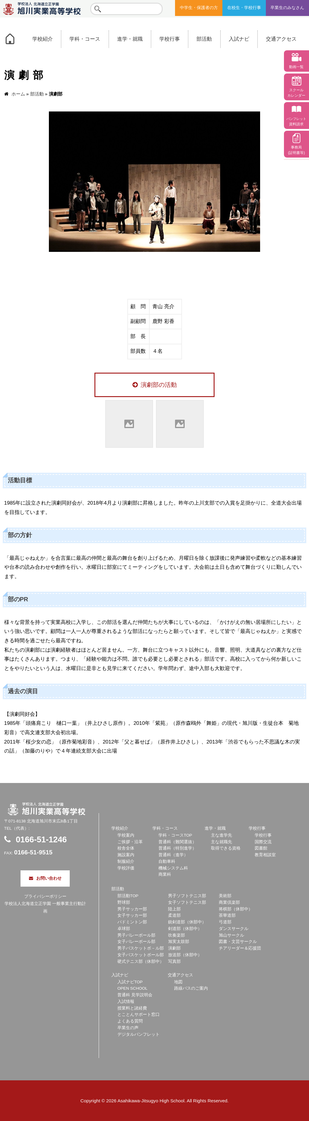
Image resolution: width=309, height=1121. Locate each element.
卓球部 (123, 928)
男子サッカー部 (132, 909)
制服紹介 (125, 861)
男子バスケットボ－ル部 (140, 948)
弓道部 (225, 922)
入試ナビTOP (130, 982)
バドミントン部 (132, 922)
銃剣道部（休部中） (187, 922)
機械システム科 (173, 868)
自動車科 (166, 861)
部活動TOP (128, 896)
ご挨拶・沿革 (130, 842)
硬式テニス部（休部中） (140, 961)
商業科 (164, 874)
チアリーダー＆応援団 (240, 948)
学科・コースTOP (175, 835)
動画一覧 (296, 67)
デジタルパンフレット (138, 1034)
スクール (296, 93)
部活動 (204, 39)
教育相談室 (265, 855)
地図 (178, 982)
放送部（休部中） (185, 955)
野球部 (123, 902)
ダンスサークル (233, 928)
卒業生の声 (128, 1027)
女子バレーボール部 (136, 941)
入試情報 (125, 1001)
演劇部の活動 (154, 384)
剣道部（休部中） (185, 928)
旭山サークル (231, 935)
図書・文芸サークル (238, 941)
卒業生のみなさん (287, 7)
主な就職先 (221, 842)
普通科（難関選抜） (177, 842)
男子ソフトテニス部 (187, 896)
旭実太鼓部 (178, 941)
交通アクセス (281, 39)
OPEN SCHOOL (132, 988)
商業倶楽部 (229, 902)
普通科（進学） (173, 855)
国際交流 (263, 842)
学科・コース (84, 39)
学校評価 (125, 868)
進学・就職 (130, 39)
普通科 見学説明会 (134, 995)
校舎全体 (125, 848)
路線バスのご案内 (191, 988)
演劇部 (174, 948)
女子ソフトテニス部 (187, 902)
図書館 (261, 848)
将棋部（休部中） (236, 909)
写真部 (174, 961)
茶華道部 (227, 915)
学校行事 (169, 39)
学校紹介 (42, 39)
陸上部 (174, 909)
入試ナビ (239, 39)
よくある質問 (130, 1021)
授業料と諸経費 (132, 1008)
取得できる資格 (226, 848)
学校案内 (125, 835)
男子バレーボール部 (136, 935)
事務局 (296, 150)
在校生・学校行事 (244, 7)
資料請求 (296, 121)
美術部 (225, 896)
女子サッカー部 (132, 915)
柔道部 (174, 915)
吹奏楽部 (176, 935)
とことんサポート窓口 (138, 1014)
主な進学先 (221, 835)
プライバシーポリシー (45, 896)
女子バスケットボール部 (140, 955)
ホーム (18, 93)
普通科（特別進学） (177, 848)
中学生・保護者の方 (199, 7)
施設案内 (125, 855)
